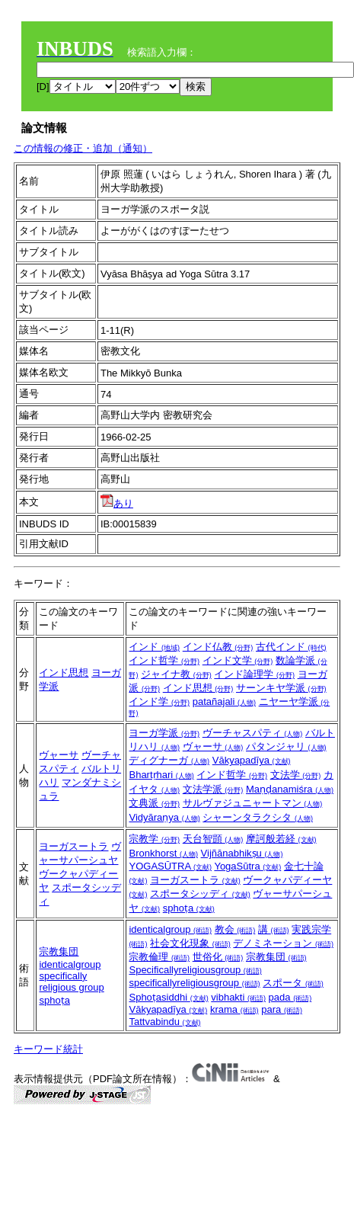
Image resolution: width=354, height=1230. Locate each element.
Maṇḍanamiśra (289, 789)
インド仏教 (218, 646)
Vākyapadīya (251, 760)
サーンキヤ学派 (281, 687)
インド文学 (238, 660)
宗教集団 (58, 951)
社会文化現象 (190, 943)
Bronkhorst (163, 853)
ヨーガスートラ (73, 846)
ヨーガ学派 (164, 732)
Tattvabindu (164, 1021)
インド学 (159, 701)
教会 (235, 929)
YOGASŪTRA (170, 866)
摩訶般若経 (281, 838)
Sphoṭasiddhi (168, 997)
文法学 (295, 774)
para (281, 1009)
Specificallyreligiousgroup (195, 969)
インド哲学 (164, 660)
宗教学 (154, 838)
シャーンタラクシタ (258, 817)
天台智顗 (213, 838)
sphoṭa (189, 908)
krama (234, 1009)
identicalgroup (69, 964)
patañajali (224, 701)
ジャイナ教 (176, 674)
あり (116, 503)
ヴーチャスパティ (253, 732)
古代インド (291, 646)
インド (154, 646)
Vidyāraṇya (164, 817)
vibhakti (238, 997)
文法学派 (213, 789)
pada (290, 997)
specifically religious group (71, 981)
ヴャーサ (58, 755)
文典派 (154, 803)
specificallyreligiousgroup (194, 982)
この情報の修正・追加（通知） (83, 148)
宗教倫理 (159, 957)
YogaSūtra (247, 866)
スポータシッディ (200, 893)
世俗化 (218, 957)
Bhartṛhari (161, 774)
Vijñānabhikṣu (242, 853)
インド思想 (63, 672)
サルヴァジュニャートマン (253, 803)
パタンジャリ (286, 746)
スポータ (293, 982)
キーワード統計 (48, 1049)
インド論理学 (254, 674)
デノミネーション (283, 943)
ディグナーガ (169, 760)
